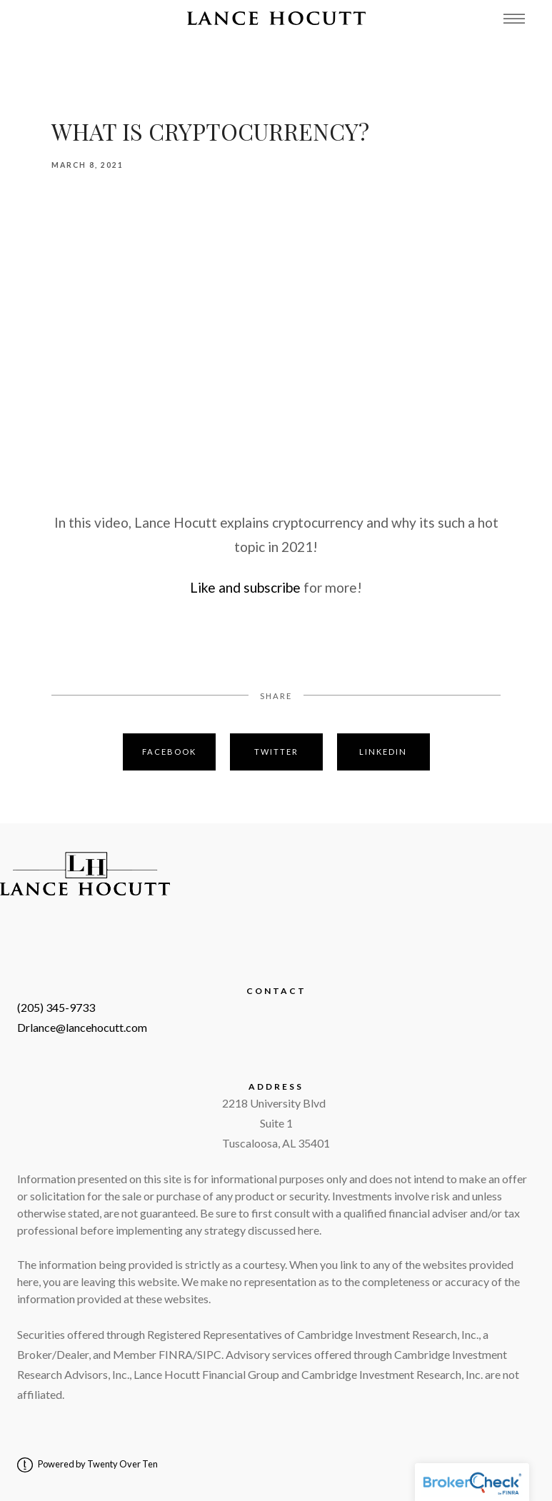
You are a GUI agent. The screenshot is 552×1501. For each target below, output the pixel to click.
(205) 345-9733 (56, 1007)
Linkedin (383, 751)
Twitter (276, 751)
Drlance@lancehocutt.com (82, 1027)
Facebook (169, 751)
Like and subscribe (245, 587)
